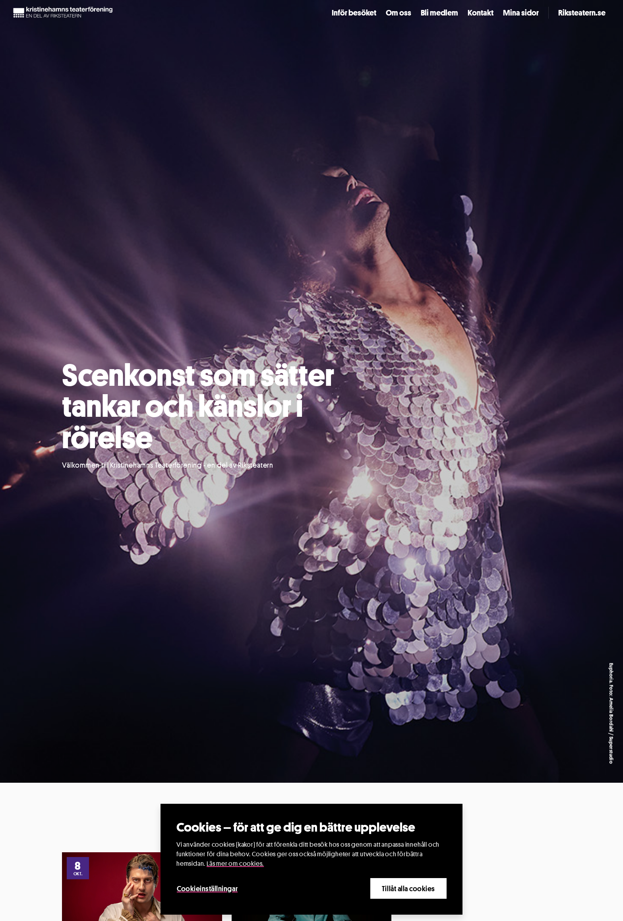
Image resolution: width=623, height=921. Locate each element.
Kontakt (480, 13)
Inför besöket (354, 13)
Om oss (398, 13)
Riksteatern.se (582, 13)
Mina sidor (521, 13)
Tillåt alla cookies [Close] (408, 888)
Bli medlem (439, 13)
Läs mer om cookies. (235, 863)
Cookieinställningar (207, 888)
